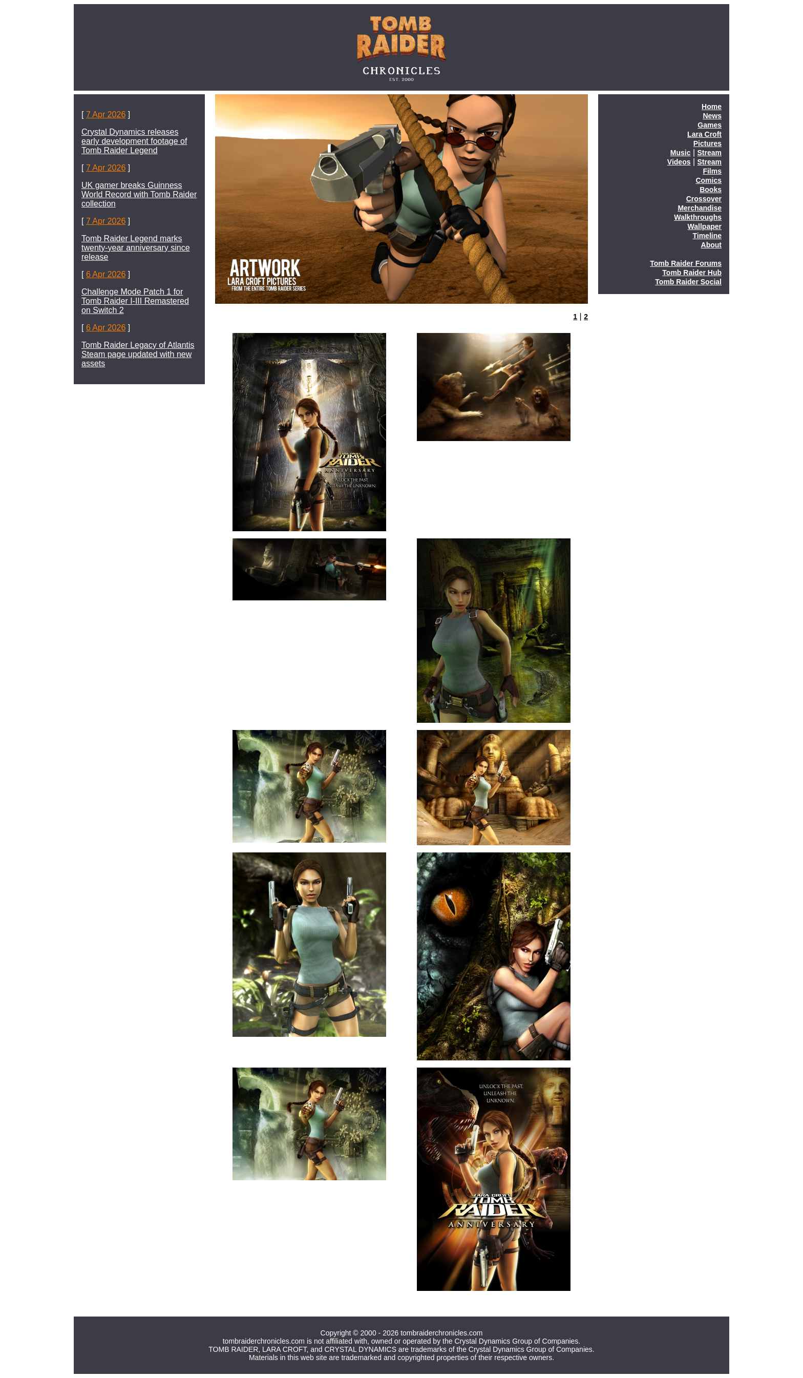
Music (680, 153)
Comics (708, 180)
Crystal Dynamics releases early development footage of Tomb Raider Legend (134, 141)
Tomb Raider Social (688, 282)
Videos (679, 162)
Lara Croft (704, 134)
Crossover (704, 199)
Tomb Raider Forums (686, 263)
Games (710, 125)
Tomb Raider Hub (692, 272)
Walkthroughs (698, 217)
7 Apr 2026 (105, 114)
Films (712, 171)
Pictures (707, 143)
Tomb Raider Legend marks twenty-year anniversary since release (135, 247)
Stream (710, 153)
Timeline (707, 236)
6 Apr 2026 (105, 274)
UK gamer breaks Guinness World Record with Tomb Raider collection (139, 194)
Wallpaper (705, 226)
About (711, 245)
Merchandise (700, 208)
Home (712, 106)
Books (711, 189)
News (712, 116)
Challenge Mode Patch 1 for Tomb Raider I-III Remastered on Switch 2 (135, 301)
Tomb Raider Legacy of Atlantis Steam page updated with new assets (138, 354)
